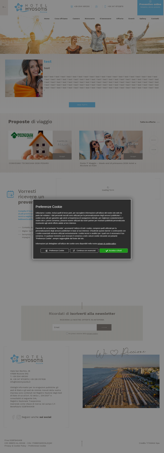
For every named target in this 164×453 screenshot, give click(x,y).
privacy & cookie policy (107, 244)
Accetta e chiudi (114, 250)
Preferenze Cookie (54, 250)
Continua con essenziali (84, 250)
